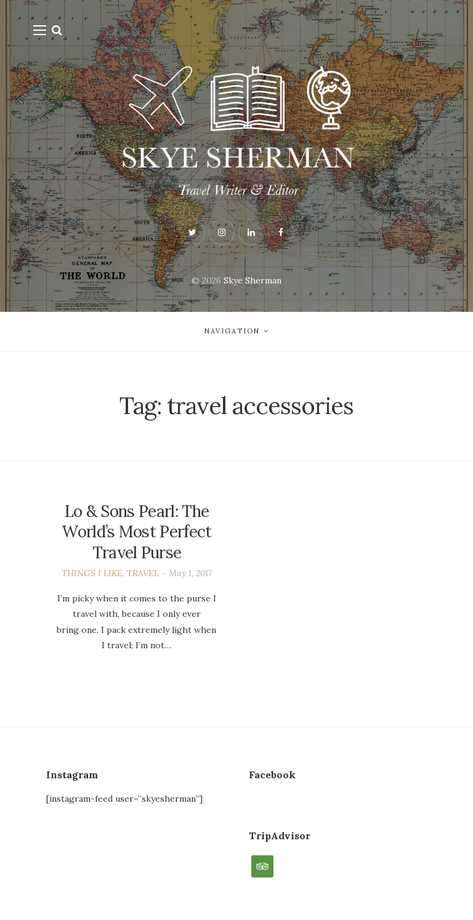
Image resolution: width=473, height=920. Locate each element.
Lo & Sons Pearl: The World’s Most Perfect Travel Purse (136, 532)
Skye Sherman (252, 280)
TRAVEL (143, 573)
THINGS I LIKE (92, 573)
